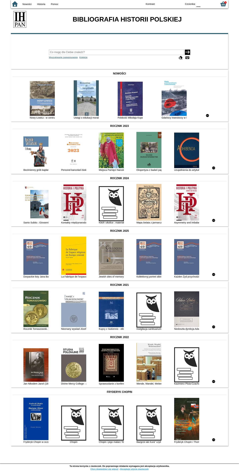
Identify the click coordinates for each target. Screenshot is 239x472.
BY (179, 3)
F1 (204, 3)
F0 (198, 3)
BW (166, 3)
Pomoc (54, 4)
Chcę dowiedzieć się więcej (104, 469)
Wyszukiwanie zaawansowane (63, 57)
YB (172, 3)
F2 (211, 3)
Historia (41, 4)
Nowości (27, 4)
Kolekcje (83, 57)
